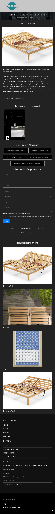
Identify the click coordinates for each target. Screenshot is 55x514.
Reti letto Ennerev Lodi (40, 151)
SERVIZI (5, 429)
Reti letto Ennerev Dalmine (39, 157)
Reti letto (30, 17)
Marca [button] (13, 228)
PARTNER (6, 432)
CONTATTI (6, 436)
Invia (6, 221)
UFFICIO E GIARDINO (10, 456)
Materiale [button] (25, 228)
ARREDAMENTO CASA (10, 449)
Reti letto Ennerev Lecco (15, 157)
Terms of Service (44, 216)
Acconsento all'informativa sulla (17, 213)
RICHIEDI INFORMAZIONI (13, 98)
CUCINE (5, 445)
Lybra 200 (36, 17)
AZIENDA (6, 425)
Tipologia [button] (39, 228)
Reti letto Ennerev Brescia (16, 151)
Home (18, 17)
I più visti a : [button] (27, 232)
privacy (27, 213)
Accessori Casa (23, 17)
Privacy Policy (34, 216)
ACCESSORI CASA (9, 453)
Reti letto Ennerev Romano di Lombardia (27, 164)
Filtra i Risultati (27, 23)
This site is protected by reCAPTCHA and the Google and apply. (28, 216)
